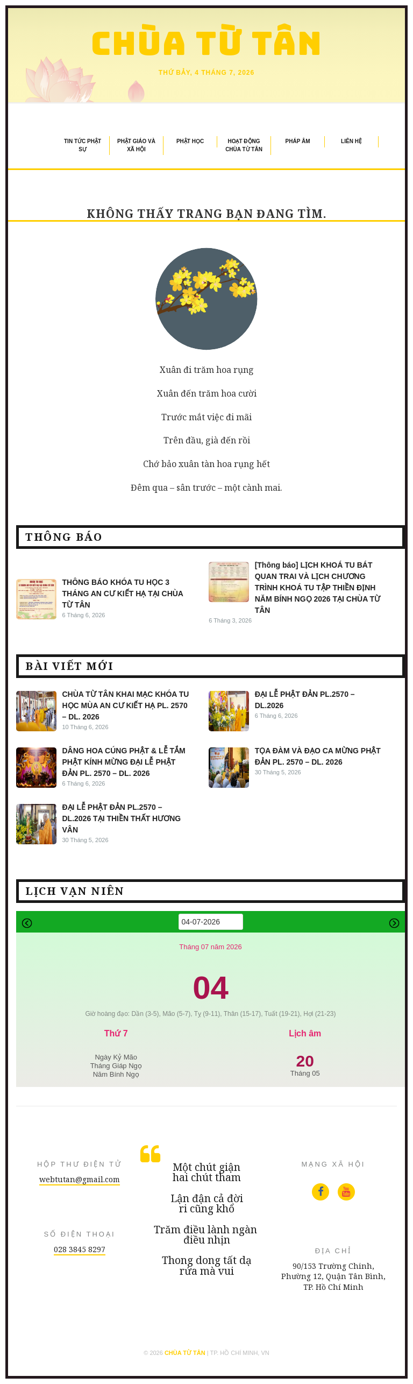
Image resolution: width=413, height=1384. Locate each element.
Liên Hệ (351, 141)
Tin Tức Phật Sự (82, 145)
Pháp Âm (298, 141)
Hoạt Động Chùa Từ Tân (243, 145)
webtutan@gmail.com (79, 1179)
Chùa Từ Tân (207, 43)
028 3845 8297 (79, 1249)
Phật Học (190, 141)
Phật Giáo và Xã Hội (136, 145)
